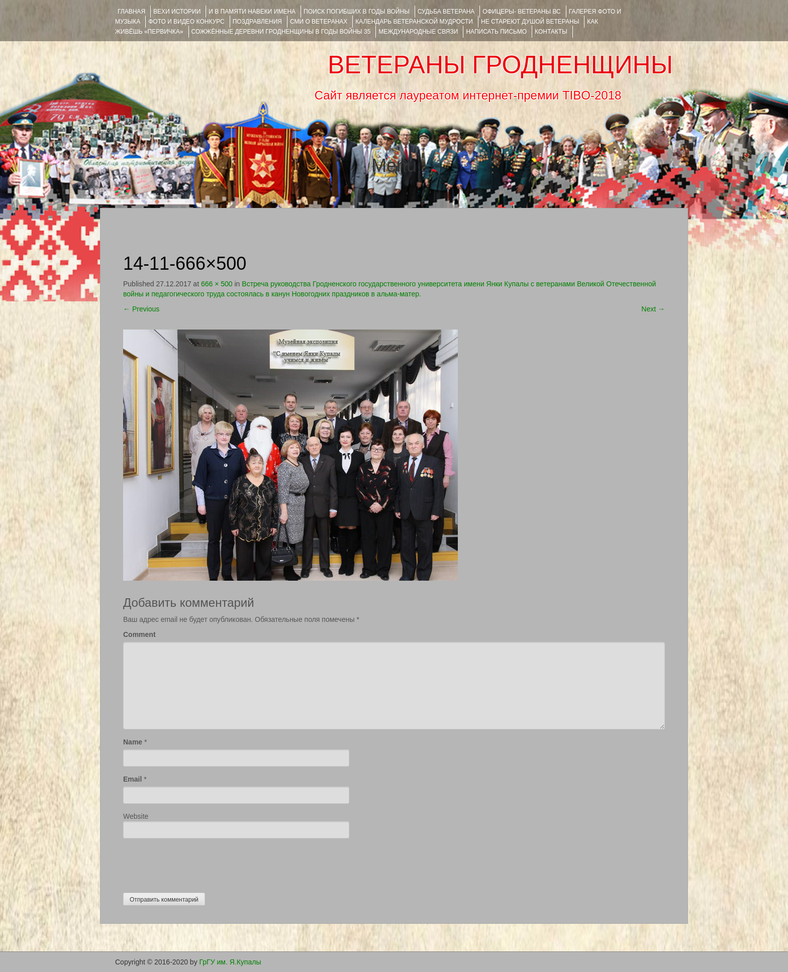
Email (132, 779)
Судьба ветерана (446, 11)
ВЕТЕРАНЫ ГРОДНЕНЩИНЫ (500, 64)
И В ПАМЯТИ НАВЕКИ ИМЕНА (252, 11)
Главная (131, 11)
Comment (139, 634)
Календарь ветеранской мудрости (414, 21)
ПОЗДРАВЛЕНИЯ (257, 21)
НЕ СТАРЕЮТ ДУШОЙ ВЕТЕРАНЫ (530, 21)
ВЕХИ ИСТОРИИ (177, 11)
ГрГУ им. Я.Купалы (230, 962)
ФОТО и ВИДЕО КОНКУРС (186, 21)
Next (653, 309)
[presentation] (199, 863)
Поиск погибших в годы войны (357, 11)
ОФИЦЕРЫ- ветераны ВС (521, 11)
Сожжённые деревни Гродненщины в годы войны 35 (281, 31)
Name (132, 742)
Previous (141, 309)
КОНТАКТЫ (551, 31)
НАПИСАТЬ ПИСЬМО (496, 31)
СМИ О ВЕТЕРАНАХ (318, 21)
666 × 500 (217, 284)
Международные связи (418, 31)
